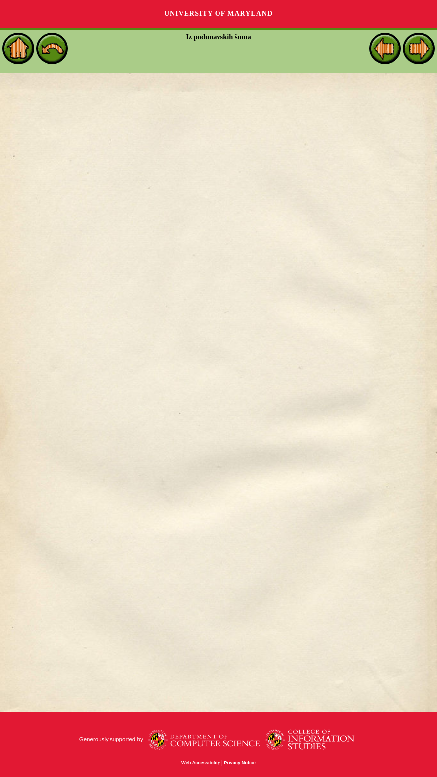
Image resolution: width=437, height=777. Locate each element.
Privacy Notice (240, 762)
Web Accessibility (200, 762)
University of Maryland (218, 13)
